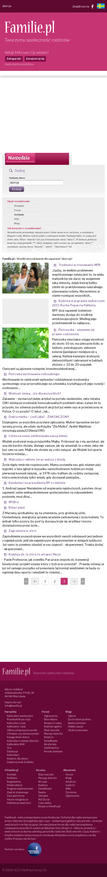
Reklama (12, 777)
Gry (9, 747)
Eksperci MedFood (49, 806)
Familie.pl (8, 258)
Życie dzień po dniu (79, 719)
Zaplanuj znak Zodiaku (20, 761)
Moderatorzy (14, 785)
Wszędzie (19, 205)
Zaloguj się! (13, 58)
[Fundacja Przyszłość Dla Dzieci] (33, 849)
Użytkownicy (51, 747)
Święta (42, 792)
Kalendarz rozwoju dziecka (23, 740)
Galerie (70, 785)
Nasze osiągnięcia (17, 799)
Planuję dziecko (53, 733)
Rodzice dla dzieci (17, 758)
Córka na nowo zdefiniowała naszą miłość (38, 436)
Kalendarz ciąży (16, 722)
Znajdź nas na (83, 6)
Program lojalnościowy (20, 788)
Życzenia (71, 792)
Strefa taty (50, 744)
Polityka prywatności (19, 802)
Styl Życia (44, 799)
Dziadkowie (51, 740)
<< (26, 581)
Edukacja (12, 751)
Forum (17, 210)
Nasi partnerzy (16, 795)
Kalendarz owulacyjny (20, 715)
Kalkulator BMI (16, 744)
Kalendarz (13, 754)
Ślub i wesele (52, 730)
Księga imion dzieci (18, 736)
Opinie (72, 715)
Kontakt (11, 774)
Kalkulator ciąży (16, 726)
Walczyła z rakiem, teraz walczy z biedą (37, 459)
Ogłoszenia (51, 715)
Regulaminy (14, 781)
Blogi (17, 223)
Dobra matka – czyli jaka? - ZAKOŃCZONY (39, 417)
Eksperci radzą (53, 722)
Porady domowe (53, 751)
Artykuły (19, 214)
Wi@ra (14, 502)
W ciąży (42, 781)
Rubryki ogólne (53, 726)
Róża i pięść (17, 507)
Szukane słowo (17, 177)
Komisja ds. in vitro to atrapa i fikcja (34, 554)
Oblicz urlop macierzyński (22, 730)
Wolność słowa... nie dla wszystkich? (35, 393)
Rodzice (49, 736)
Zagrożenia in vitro (22, 531)
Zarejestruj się (35, 58)
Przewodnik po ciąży (19, 719)
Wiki (16, 218)
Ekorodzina (50, 719)
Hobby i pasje (75, 726)
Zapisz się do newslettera (19, 64)
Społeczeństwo (77, 722)
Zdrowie (43, 795)
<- (35, 581)
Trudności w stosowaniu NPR (79, 265)
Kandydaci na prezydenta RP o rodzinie (37, 483)
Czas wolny (44, 802)
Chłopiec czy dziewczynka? (23, 733)
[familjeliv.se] (101, 6)
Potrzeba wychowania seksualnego (34, 374)
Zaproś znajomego (17, 792)
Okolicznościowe (78, 730)
